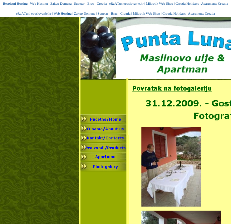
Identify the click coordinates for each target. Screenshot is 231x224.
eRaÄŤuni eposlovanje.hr (33, 13)
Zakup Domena (60, 3)
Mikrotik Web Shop (159, 3)
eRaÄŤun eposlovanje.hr (126, 3)
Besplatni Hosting (15, 3)
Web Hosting (39, 3)
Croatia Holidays (187, 3)
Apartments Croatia (214, 3)
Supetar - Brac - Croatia (90, 3)
